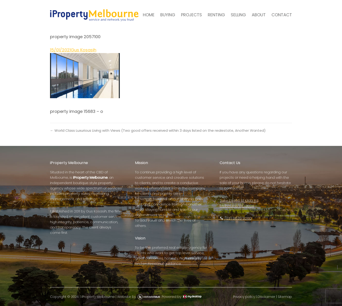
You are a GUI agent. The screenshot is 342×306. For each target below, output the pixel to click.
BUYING (167, 15)
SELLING (238, 15)
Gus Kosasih (83, 50)
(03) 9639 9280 (235, 218)
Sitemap (285, 296)
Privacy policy (244, 296)
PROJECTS (191, 15)
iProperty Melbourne (98, 296)
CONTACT (282, 15)
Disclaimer (266, 296)
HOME (148, 15)
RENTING (216, 15)
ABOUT (259, 15)
